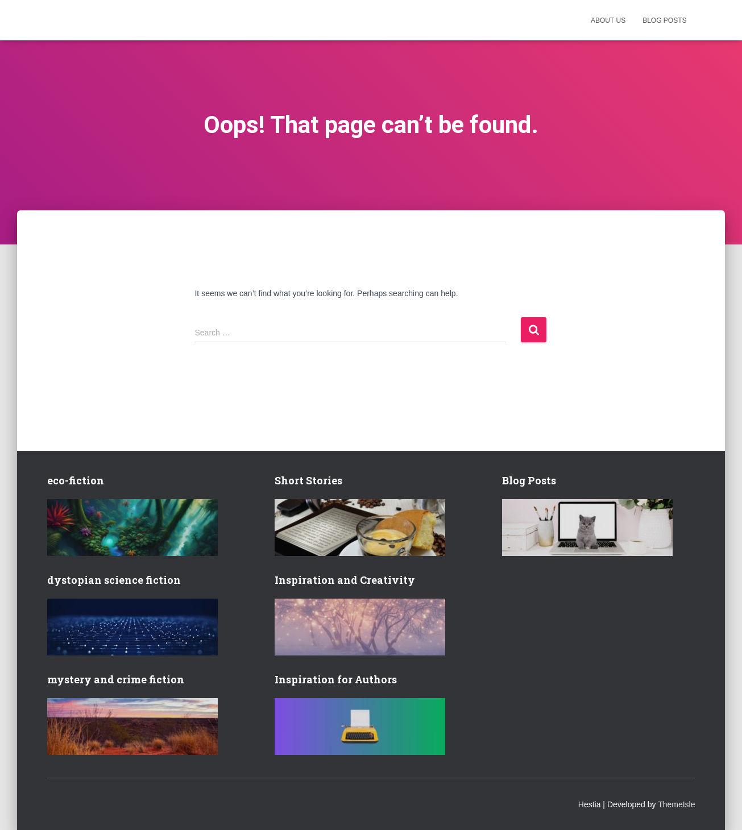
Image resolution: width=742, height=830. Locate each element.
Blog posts (664, 20)
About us (608, 20)
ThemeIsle (676, 804)
